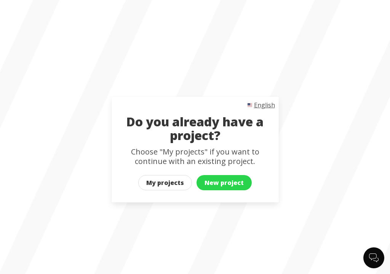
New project (224, 182)
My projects (165, 182)
